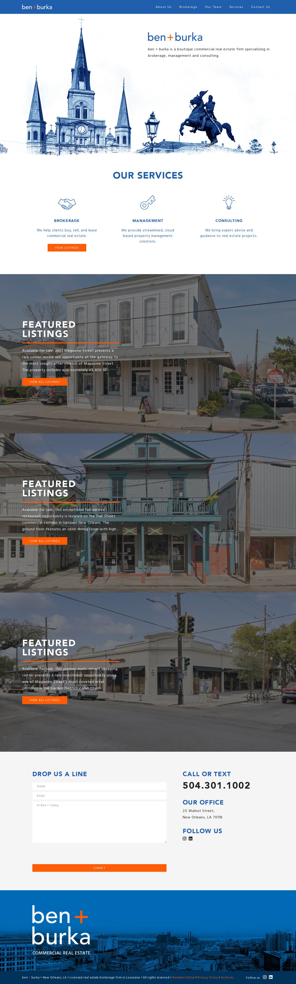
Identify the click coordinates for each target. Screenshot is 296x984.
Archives (227, 977)
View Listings (67, 247)
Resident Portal (183, 977)
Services (236, 7)
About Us (164, 7)
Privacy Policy (207, 977)
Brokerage (188, 7)
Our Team (213, 7)
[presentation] (67, 855)
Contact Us (261, 7)
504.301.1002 (217, 785)
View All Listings (45, 382)
